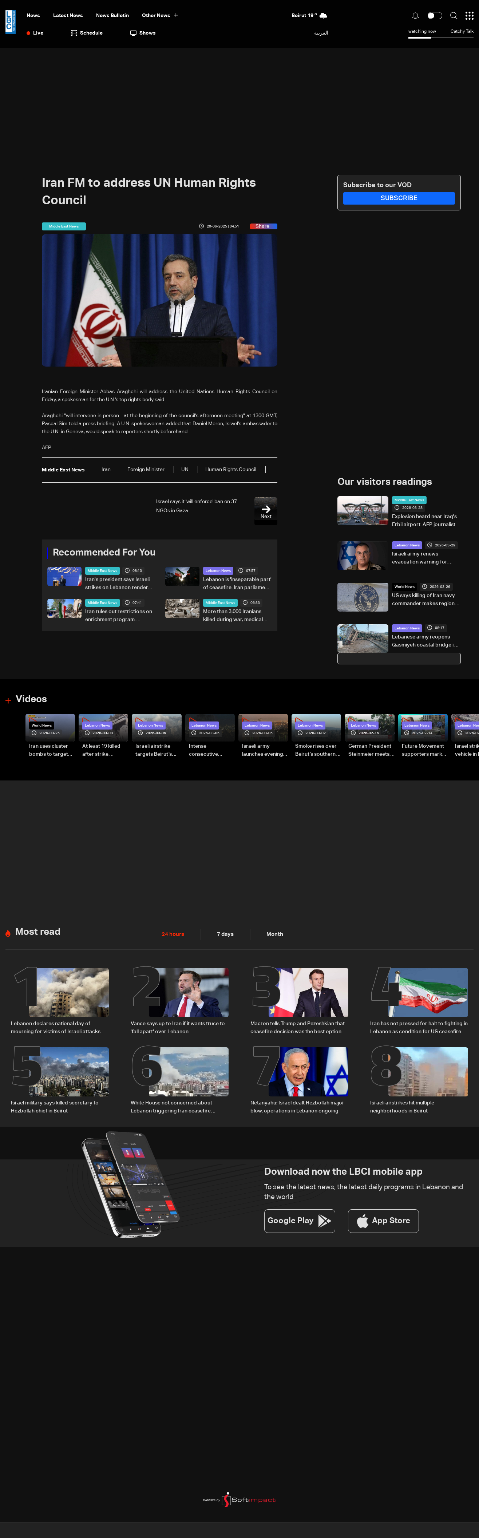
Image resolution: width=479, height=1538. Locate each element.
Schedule (87, 33)
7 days (223, 933)
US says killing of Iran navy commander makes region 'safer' (423, 600)
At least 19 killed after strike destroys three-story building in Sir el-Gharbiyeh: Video (105, 750)
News (33, 15)
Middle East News (102, 571)
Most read (37, 931)
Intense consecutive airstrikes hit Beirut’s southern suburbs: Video (209, 750)
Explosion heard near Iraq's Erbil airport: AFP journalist (424, 520)
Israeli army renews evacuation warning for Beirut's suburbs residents (423, 558)
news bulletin (112, 15)
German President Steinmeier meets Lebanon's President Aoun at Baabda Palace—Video (369, 750)
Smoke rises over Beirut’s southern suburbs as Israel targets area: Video (318, 750)
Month (272, 933)
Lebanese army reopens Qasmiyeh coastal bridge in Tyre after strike (424, 641)
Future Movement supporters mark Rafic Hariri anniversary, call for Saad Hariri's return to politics (423, 750)
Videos (31, 699)
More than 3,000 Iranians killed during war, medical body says (233, 616)
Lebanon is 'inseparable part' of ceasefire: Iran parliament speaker (237, 584)
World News (405, 587)
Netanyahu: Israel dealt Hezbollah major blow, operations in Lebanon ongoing (297, 1105)
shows (143, 33)
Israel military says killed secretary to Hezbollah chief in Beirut (55, 1105)
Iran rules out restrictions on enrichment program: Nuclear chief (118, 616)
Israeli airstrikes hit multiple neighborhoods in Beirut (402, 1105)
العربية (321, 33)
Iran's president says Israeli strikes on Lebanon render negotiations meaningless (117, 584)
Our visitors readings (384, 482)
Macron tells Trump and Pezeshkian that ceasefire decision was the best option (297, 1026)
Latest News (68, 15)
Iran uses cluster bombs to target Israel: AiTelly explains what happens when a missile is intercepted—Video (48, 750)
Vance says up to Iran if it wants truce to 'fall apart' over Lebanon (178, 1026)
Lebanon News (218, 571)
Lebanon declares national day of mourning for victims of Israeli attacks (55, 1026)
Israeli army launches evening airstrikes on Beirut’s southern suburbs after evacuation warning (262, 750)
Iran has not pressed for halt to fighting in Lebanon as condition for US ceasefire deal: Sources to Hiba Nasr (419, 1027)
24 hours (172, 933)
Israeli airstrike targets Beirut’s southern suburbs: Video (157, 750)
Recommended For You (104, 553)
